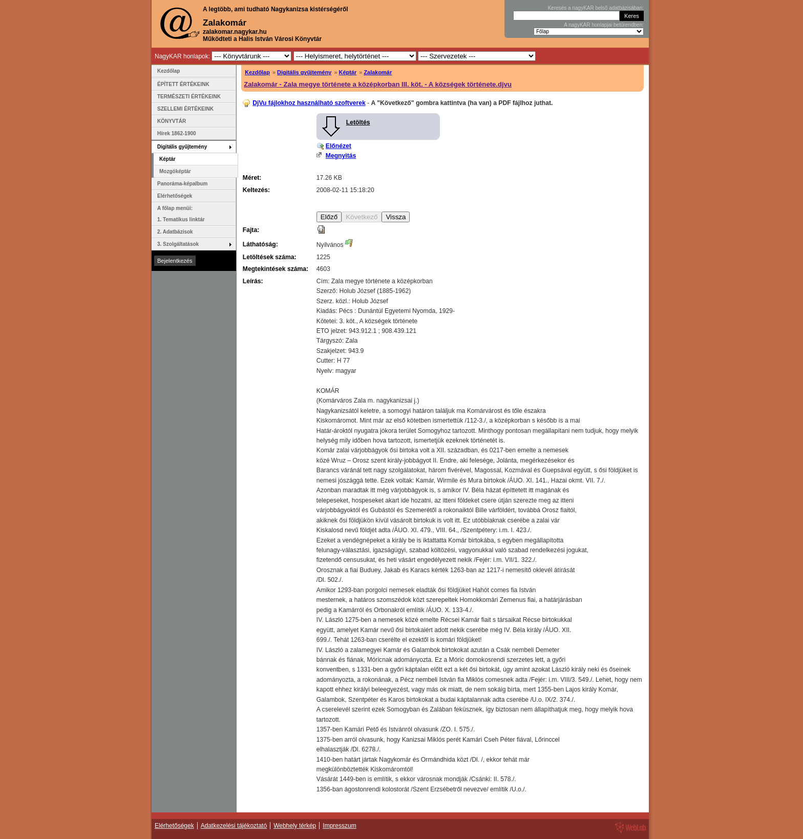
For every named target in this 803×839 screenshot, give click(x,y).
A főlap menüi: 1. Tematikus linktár (181, 213)
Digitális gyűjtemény (304, 72)
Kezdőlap (257, 72)
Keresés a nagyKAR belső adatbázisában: (596, 8)
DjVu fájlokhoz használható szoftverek (308, 103)
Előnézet (338, 146)
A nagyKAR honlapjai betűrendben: (604, 25)
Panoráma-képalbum (182, 183)
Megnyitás (341, 155)
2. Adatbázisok (175, 232)
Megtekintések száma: (275, 268)
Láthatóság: (260, 244)
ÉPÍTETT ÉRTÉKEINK (183, 84)
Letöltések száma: (270, 257)
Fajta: (251, 230)
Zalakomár (378, 72)
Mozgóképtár (175, 171)
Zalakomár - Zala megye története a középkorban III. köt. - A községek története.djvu (378, 84)
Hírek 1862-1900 (176, 133)
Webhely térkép (294, 825)
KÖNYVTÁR (171, 121)
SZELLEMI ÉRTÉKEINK (185, 109)
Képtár (348, 72)
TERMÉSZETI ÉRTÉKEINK (189, 96)
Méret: (252, 177)
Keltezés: (256, 190)
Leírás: (253, 281)
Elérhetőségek (174, 196)
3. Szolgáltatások (178, 244)
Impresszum (339, 825)
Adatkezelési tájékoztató (234, 825)
